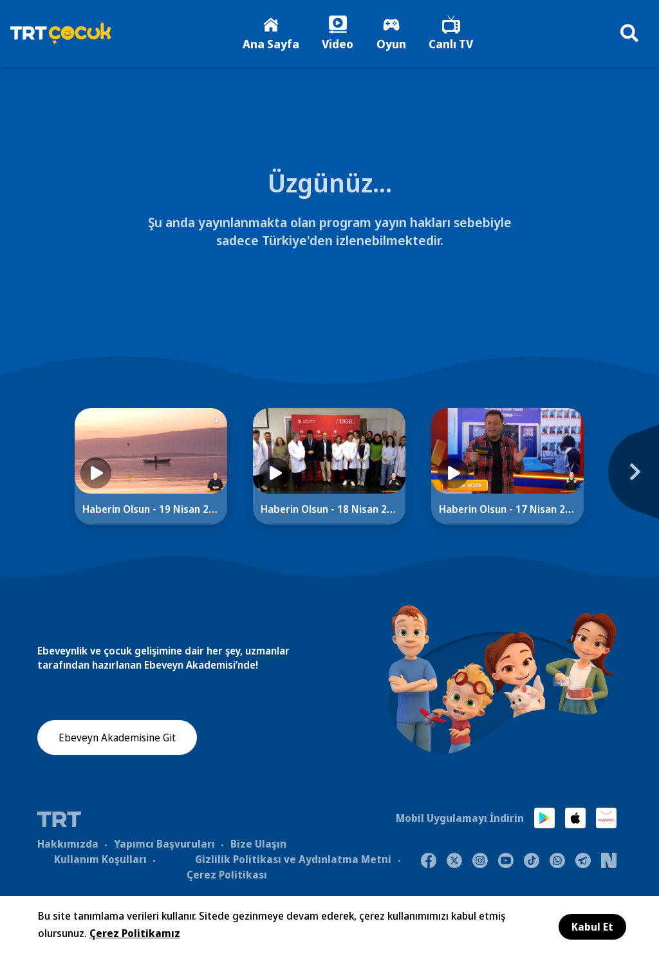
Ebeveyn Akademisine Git (117, 744)
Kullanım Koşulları (100, 862)
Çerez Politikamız (134, 933)
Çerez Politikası (227, 878)
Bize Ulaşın (258, 847)
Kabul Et (592, 927)
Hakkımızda (67, 847)
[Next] (627, 482)
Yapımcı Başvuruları (164, 847)
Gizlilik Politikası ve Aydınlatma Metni (293, 862)
